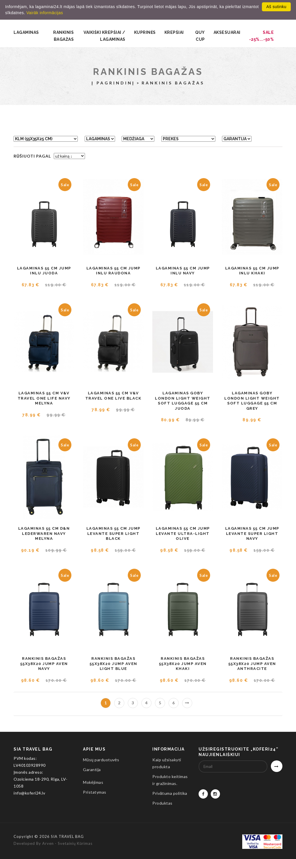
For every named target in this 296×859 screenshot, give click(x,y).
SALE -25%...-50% (261, 36)
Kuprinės (145, 32)
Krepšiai (174, 32)
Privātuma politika (169, 793)
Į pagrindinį (113, 82)
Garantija (92, 769)
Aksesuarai (227, 32)
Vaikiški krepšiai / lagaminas (104, 36)
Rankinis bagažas (63, 36)
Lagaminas (26, 32)
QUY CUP (200, 36)
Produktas (162, 803)
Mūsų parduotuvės (101, 759)
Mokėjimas (93, 782)
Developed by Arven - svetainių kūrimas (53, 843)
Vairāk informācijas (44, 12)
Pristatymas (94, 792)
